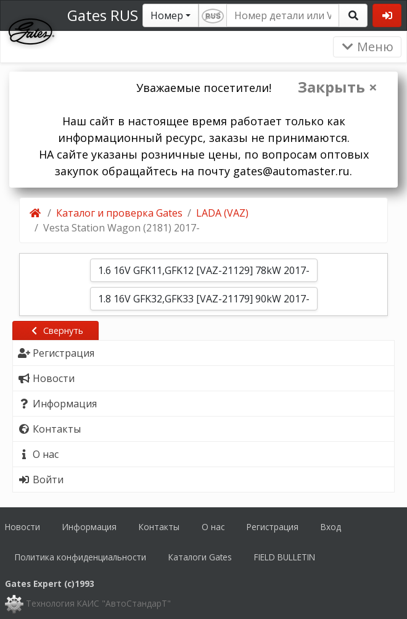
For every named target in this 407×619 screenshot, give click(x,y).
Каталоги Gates (200, 557)
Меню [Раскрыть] (367, 46)
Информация (89, 527)
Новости (22, 527)
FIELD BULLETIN (284, 557)
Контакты (159, 527)
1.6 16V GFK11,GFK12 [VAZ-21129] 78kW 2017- (204, 270)
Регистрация (272, 527)
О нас (213, 527)
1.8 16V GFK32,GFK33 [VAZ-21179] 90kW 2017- (204, 298)
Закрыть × (337, 87)
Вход (331, 527)
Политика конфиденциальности (80, 557)
